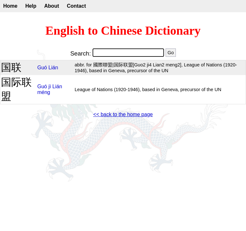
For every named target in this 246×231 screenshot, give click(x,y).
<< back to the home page (123, 114)
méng (43, 92)
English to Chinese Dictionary (123, 30)
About (51, 6)
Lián (53, 67)
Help (31, 6)
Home (10, 6)
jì (49, 86)
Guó (42, 67)
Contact (76, 6)
